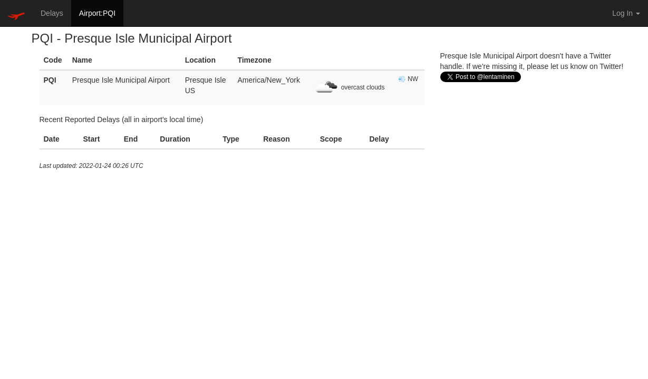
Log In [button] (626, 13)
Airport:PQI (97, 13)
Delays (52, 13)
